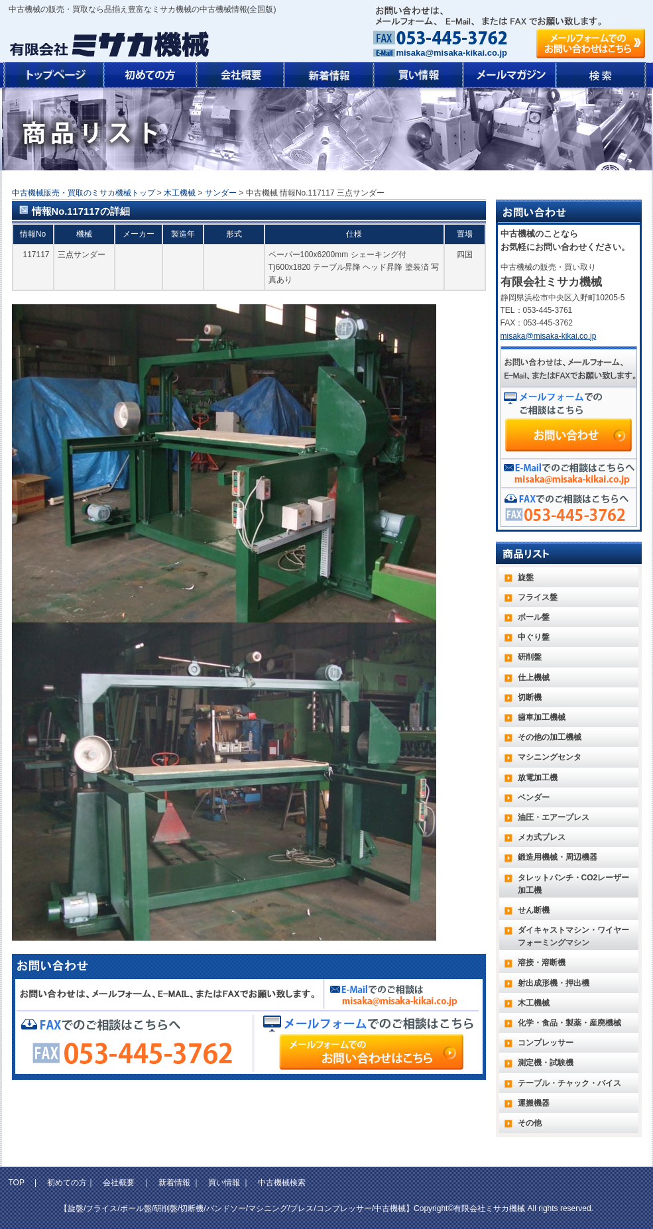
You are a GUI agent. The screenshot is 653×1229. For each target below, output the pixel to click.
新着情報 (174, 1182)
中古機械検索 (282, 1182)
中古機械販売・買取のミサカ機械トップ (83, 193)
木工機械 (180, 193)
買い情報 (224, 1182)
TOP (18, 1182)
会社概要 (119, 1182)
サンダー (221, 193)
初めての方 (67, 1182)
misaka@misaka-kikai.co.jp (451, 53)
